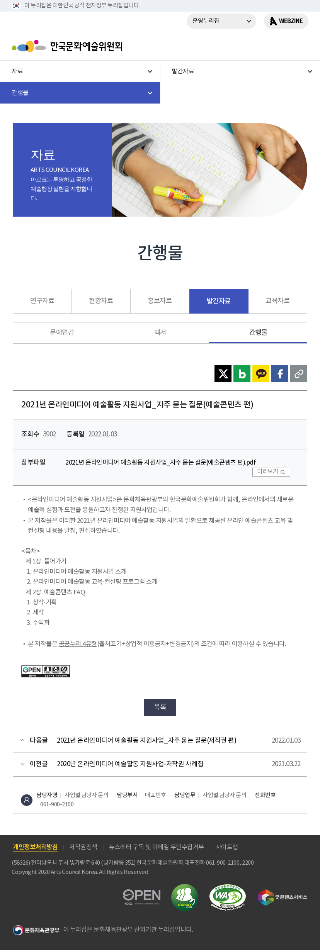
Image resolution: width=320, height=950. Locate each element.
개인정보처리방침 (35, 847)
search (279, 46)
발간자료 (219, 301)
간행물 (258, 333)
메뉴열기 (299, 46)
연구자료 (42, 301)
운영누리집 (206, 21)
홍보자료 (160, 301)
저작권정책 (83, 847)
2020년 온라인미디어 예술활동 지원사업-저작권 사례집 (130, 764)
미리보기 (267, 471)
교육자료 (277, 301)
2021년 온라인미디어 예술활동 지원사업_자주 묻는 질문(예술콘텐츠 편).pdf (160, 463)
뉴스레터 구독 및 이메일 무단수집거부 (156, 847)
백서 (160, 333)
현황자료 (101, 301)
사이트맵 (227, 847)
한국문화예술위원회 (69, 45)
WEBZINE (291, 21)
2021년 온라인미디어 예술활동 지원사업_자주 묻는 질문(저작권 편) (146, 741)
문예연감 (62, 333)
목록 (160, 707)
